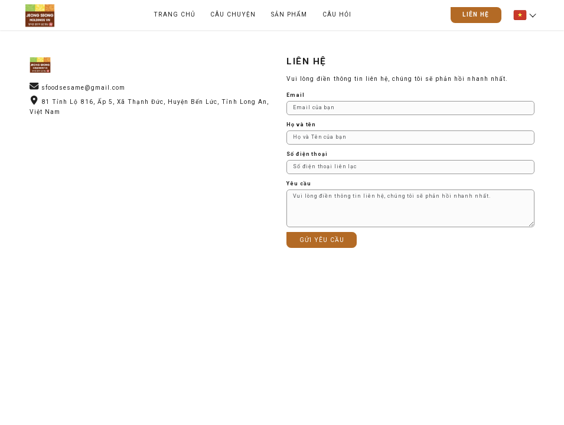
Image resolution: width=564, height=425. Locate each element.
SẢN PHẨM (289, 14)
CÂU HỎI (336, 14)
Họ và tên (301, 125)
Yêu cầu (298, 184)
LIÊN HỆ (475, 14)
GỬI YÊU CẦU (321, 240)
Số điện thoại (307, 154)
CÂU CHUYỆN (233, 14)
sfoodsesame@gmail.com (83, 87)
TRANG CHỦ (174, 14)
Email (295, 95)
